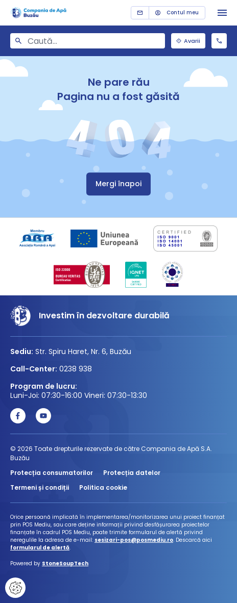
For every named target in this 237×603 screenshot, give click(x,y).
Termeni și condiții (39, 487)
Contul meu (177, 12)
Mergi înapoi (118, 184)
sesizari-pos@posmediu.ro (133, 540)
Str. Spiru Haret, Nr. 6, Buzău (83, 351)
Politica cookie (103, 487)
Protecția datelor (131, 472)
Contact (140, 12)
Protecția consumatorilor (51, 472)
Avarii (188, 41)
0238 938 (219, 40)
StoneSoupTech (65, 563)
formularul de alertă (39, 547)
